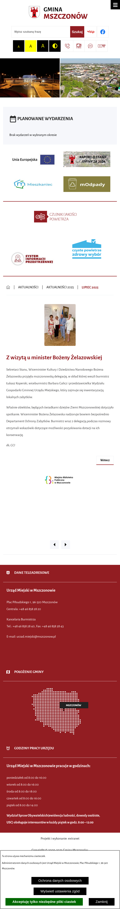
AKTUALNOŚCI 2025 (60, 287)
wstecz (105, 460)
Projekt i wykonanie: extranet (60, 838)
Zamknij (102, 902)
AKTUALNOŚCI (28, 287)
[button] (115, 4)
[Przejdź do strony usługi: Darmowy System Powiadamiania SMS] (90, 46)
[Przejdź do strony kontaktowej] (67, 46)
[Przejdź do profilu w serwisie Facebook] (102, 32)
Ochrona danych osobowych (60, 881)
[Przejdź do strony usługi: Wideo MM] (101, 46)
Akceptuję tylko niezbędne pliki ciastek (44, 902)
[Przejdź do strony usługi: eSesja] (79, 46)
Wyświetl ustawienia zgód (60, 891)
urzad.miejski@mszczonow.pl (36, 636)
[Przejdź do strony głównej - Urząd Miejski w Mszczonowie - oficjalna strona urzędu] (60, 13)
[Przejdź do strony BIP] (90, 32)
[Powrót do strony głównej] (8, 287)
